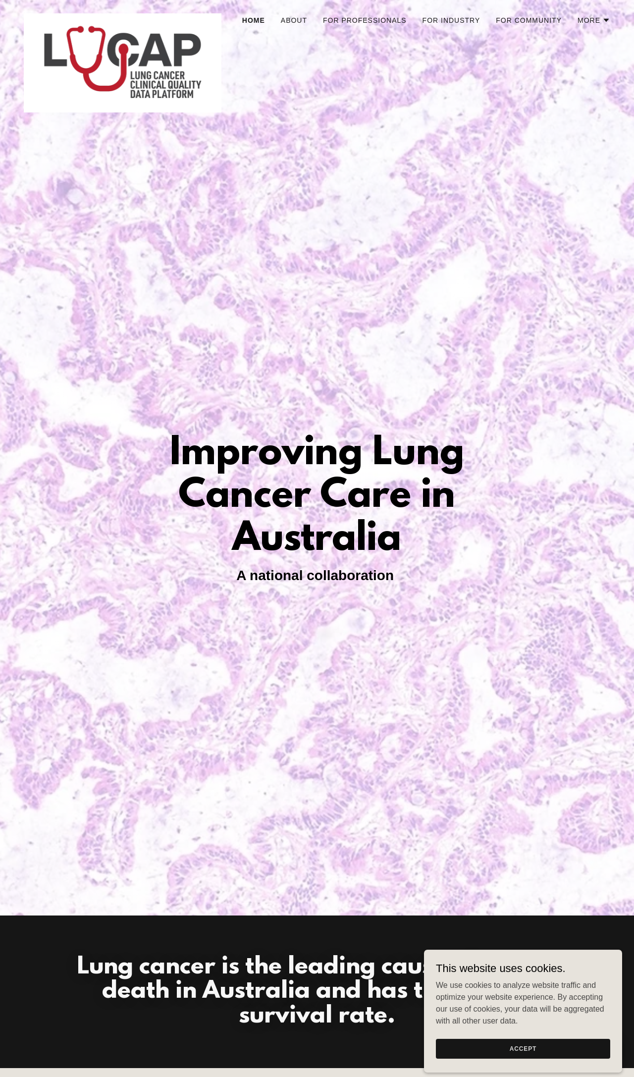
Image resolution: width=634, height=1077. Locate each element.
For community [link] (529, 20)
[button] (594, 20)
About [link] (294, 20)
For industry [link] (451, 20)
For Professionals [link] (365, 20)
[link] (122, 17)
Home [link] (253, 20)
